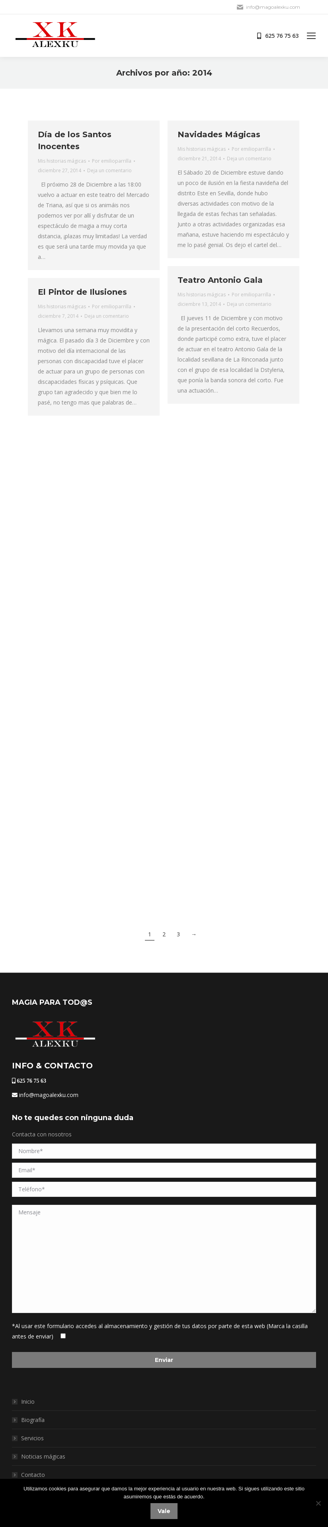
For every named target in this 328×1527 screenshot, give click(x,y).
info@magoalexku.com (45, 1095)
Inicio (28, 1401)
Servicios (32, 1438)
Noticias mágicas (43, 1456)
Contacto (33, 1474)
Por (111, 161)
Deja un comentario (109, 170)
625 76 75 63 (31, 1080)
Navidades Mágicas (219, 134)
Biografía (33, 1420)
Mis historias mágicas (62, 161)
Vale (164, 1511)
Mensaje (164, 1259)
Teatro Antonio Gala (220, 280)
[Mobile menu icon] (311, 36)
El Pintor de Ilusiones (82, 292)
